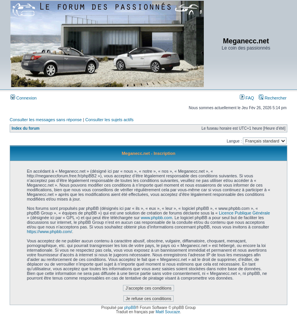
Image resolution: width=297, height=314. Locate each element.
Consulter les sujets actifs (109, 119)
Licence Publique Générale (244, 213)
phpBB (130, 307)
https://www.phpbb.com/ (49, 231)
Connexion (23, 98)
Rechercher (273, 98)
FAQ (247, 98)
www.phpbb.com (156, 217)
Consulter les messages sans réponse (46, 119)
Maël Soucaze (167, 312)
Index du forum (25, 128)
